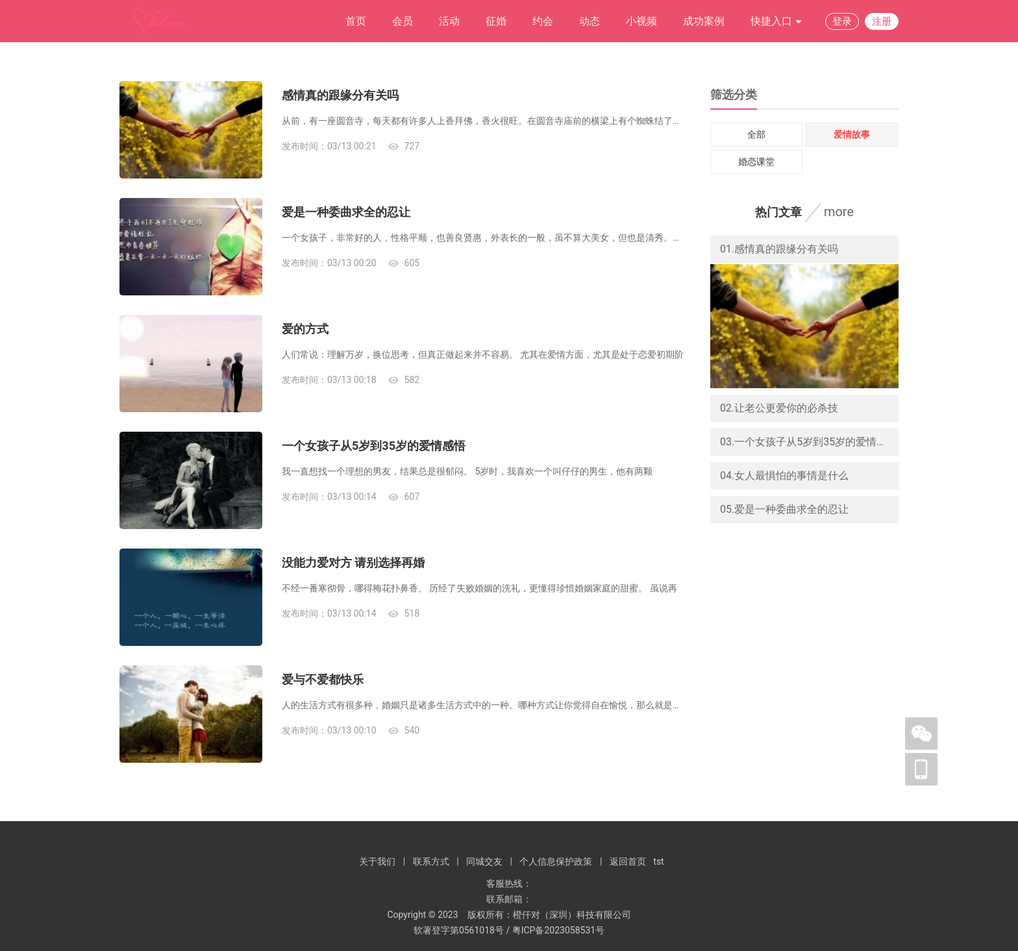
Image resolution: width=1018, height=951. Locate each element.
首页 (355, 21)
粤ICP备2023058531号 (558, 930)
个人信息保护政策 (555, 861)
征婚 (496, 21)
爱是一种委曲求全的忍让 (346, 212)
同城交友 (484, 861)
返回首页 (628, 861)
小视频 (641, 21)
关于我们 (377, 861)
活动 (449, 21)
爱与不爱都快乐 (323, 679)
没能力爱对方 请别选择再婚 (353, 562)
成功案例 (704, 21)
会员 (402, 21)
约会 (542, 21)
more (839, 211)
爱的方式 (305, 329)
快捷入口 (776, 22)
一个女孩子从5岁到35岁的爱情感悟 (374, 445)
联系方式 (431, 861)
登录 (842, 21)
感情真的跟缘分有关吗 (340, 95)
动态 (589, 21)
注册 (881, 21)
